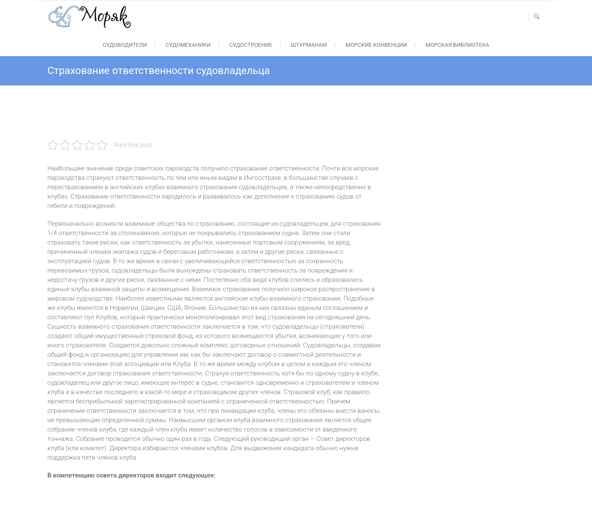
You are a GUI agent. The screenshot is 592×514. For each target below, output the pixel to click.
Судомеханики (187, 45)
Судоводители (125, 45)
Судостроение (250, 45)
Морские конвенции (376, 45)
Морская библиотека (457, 45)
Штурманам (309, 45)
